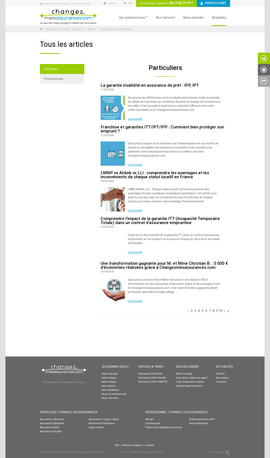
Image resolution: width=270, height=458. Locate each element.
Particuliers (51, 68)
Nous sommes (110, 398)
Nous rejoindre (193, 17)
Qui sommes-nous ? (133, 17)
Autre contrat (96, 427)
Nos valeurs (108, 385)
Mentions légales (132, 445)
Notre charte (109, 381)
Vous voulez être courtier (190, 381)
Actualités (219, 17)
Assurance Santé (49, 427)
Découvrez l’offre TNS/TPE (152, 381)
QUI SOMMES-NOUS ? (116, 366)
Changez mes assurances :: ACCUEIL (68, 16)
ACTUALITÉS (224, 366)
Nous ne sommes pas (114, 394)
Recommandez (52, 382)
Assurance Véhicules (52, 419)
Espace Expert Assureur (189, 385)
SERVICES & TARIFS (151, 366)
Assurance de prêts (51, 431)
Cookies (149, 445)
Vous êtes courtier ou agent (191, 377)
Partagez (80, 382)
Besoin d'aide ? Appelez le (166, 3)
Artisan (149, 419)
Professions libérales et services (163, 427)
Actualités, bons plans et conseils (65, 29)
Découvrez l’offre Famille (152, 377)
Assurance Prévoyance (102, 423)
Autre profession (198, 423)
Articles (91, 29)
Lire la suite (135, 119)
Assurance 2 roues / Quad (103, 419)
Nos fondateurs (110, 390)
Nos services (165, 17)
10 (220, 310)
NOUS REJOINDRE (187, 366)
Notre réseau (109, 377)
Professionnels (53, 78)
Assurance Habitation (52, 423)
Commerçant (152, 423)
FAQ (117, 445)
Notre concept (110, 373)
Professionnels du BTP (202, 419)
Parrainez (67, 382)
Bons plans (222, 377)
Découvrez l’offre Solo (150, 373)
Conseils (221, 381)
